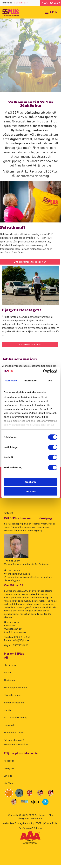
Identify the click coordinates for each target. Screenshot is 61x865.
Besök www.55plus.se (30, 828)
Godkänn (30, 481)
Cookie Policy (51, 823)
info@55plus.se (21, 640)
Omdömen (9, 680)
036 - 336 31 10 (15, 570)
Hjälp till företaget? (21, 310)
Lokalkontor (21, 2)
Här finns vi (10, 665)
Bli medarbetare (12, 695)
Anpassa (30, 491)
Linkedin (8, 775)
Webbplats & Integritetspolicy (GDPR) (22, 823)
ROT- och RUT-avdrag (15, 717)
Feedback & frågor (14, 732)
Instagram (9, 768)
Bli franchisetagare (14, 702)
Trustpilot (7, 513)
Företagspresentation (15, 687)
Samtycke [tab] (11, 380)
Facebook (9, 760)
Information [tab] (30, 380)
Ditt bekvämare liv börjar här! (30, 261)
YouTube (8, 783)
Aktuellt (8, 672)
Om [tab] (50, 380)
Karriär (7, 710)
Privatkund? (12, 227)
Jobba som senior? (19, 359)
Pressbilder (10, 725)
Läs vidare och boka (30, 344)
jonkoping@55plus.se (18, 573)
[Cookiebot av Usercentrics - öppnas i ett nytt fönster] (43, 371)
